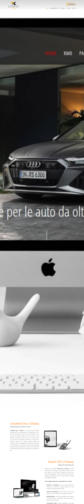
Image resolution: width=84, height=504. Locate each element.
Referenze (62, 8)
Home (47, 8)
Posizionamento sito (54, 8)
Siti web (68, 8)
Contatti (74, 8)
